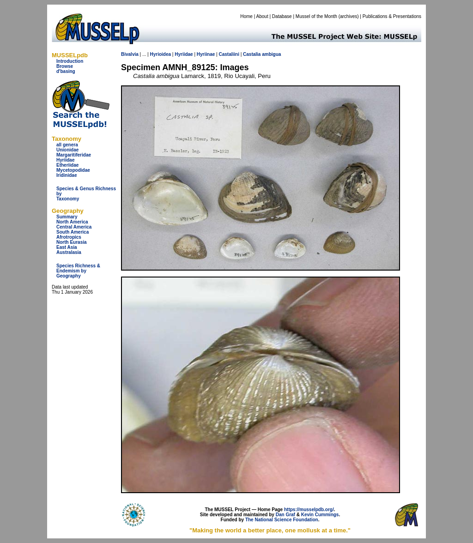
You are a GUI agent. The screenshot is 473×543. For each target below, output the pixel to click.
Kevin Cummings (320, 514)
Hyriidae (65, 160)
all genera (67, 144)
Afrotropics (68, 237)
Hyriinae (206, 54)
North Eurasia (71, 242)
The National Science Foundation (281, 519)
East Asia (66, 247)
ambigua (271, 54)
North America (72, 221)
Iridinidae (66, 175)
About (262, 16)
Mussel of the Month (316, 16)
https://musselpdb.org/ (309, 509)
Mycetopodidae (73, 170)
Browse (64, 66)
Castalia (252, 54)
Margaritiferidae (73, 154)
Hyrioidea (160, 54)
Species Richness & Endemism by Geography (78, 270)
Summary (67, 216)
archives (348, 16)
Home (246, 16)
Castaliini (228, 54)
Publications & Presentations (392, 16)
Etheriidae (67, 165)
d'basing (65, 71)
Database (282, 16)
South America (72, 232)
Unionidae (67, 149)
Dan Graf (285, 514)
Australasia (68, 252)
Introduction (69, 61)
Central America (73, 226)
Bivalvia (130, 54)
